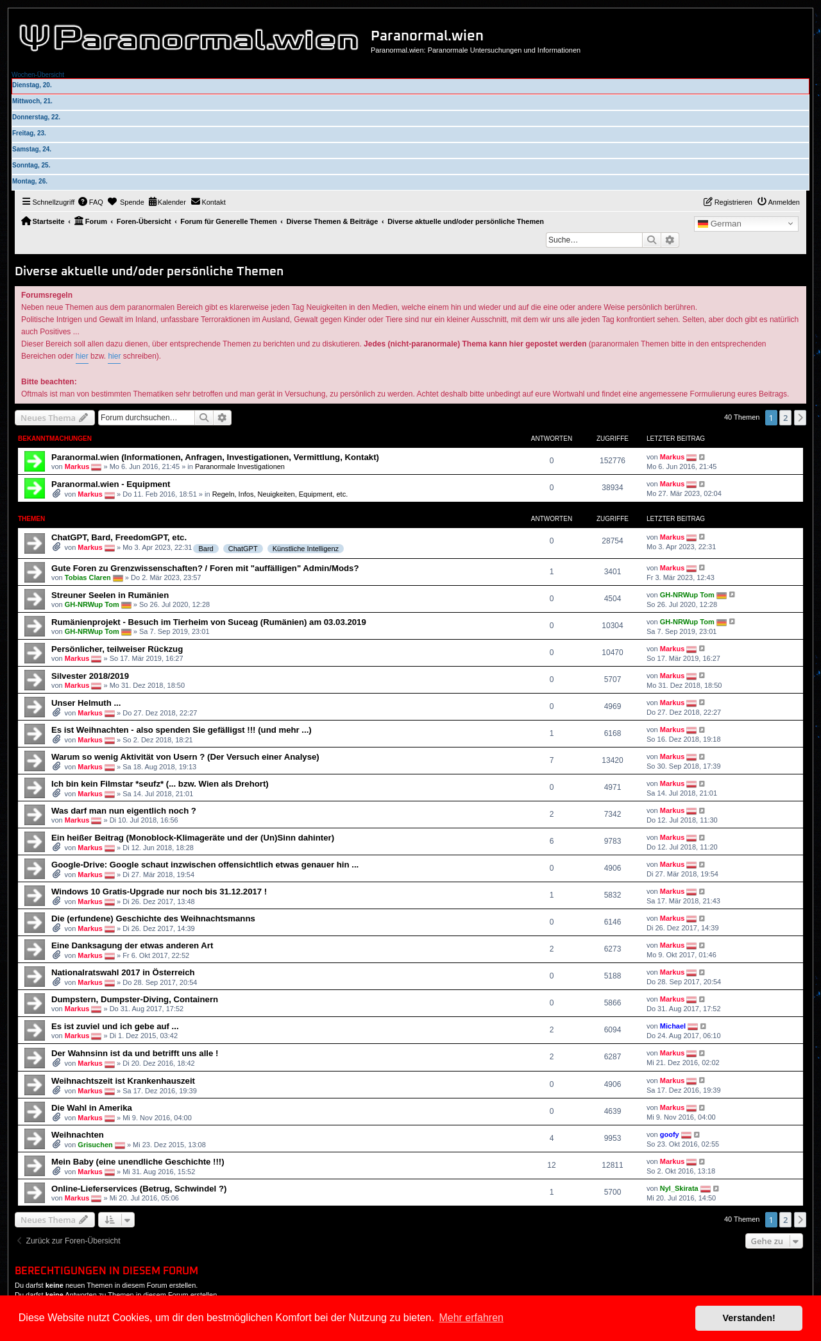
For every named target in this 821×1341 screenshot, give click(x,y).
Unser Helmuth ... (86, 703)
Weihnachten (77, 1135)
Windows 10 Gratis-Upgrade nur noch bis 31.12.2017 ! (159, 891)
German (719, 224)
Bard (205, 548)
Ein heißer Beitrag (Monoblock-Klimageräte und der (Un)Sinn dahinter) (192, 837)
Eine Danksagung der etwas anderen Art (132, 945)
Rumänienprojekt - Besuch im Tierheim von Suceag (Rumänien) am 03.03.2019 (208, 622)
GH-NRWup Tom (92, 604)
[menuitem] (90, 202)
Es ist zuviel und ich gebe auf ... (115, 1026)
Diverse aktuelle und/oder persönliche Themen (149, 272)
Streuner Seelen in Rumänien (110, 595)
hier (82, 356)
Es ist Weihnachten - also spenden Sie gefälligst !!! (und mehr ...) (181, 730)
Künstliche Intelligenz (306, 548)
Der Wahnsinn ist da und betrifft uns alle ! (134, 1053)
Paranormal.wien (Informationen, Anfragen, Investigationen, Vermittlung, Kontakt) (215, 457)
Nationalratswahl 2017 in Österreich (123, 972)
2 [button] (785, 417)
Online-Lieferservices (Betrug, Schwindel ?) (138, 1188)
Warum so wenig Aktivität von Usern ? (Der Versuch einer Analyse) (185, 757)
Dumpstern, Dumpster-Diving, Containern (134, 999)
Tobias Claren (88, 577)
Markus (77, 466)
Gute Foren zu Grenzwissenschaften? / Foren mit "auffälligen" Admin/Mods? (205, 568)
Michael (673, 1026)
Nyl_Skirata (679, 1188)
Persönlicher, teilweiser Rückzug (117, 649)
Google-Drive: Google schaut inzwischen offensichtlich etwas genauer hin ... (205, 864)
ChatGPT (243, 548)
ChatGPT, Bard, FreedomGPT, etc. (119, 537)
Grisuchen (95, 1145)
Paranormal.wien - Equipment (110, 484)
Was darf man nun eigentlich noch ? (123, 811)
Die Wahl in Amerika (91, 1108)
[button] (800, 417)
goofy (669, 1134)
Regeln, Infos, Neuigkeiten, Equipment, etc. (280, 494)
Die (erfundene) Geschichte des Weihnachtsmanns (153, 918)
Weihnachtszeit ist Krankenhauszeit (123, 1081)
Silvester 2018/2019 (90, 676)
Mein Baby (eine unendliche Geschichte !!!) (137, 1161)
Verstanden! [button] (749, 1318)
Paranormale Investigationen (240, 466)
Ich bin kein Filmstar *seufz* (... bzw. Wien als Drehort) (160, 784)
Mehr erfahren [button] (471, 1317)
